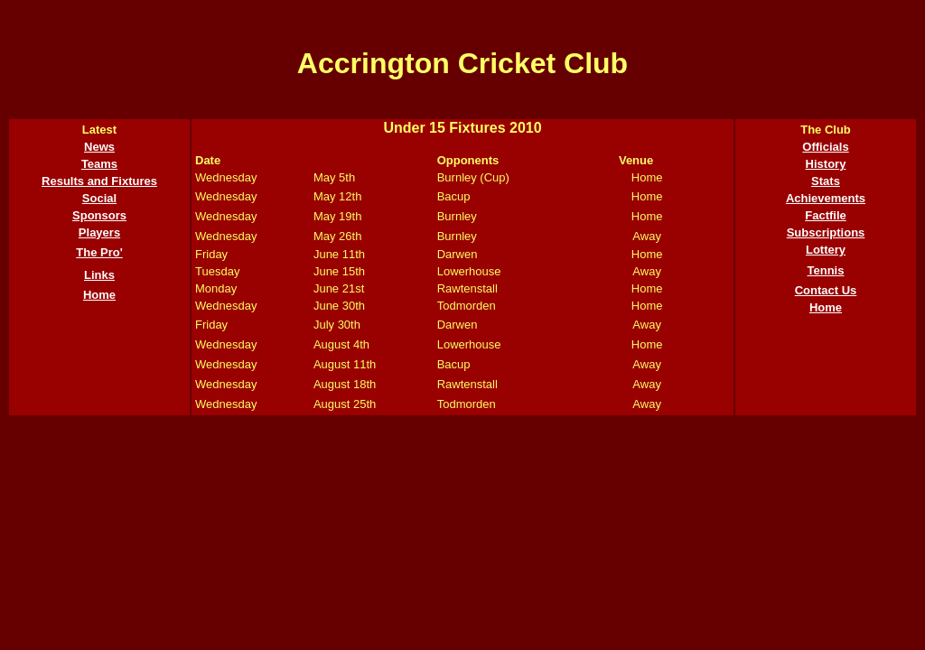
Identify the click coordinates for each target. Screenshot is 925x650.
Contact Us (826, 290)
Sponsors (99, 215)
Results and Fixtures (99, 181)
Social (99, 198)
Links (99, 275)
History (826, 164)
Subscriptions (826, 232)
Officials (825, 146)
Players (99, 232)
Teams (99, 164)
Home (99, 295)
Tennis (826, 270)
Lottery (826, 249)
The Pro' (99, 252)
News (99, 146)
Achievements (825, 198)
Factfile (825, 215)
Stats (825, 181)
